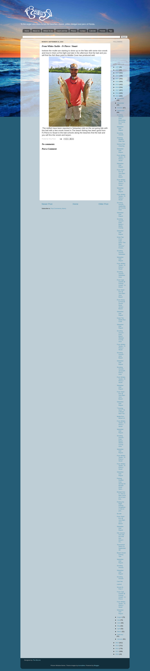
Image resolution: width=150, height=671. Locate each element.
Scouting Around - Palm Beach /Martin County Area (120, 441)
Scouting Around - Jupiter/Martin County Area (121, 206)
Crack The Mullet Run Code (121, 319)
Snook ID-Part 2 (120, 588)
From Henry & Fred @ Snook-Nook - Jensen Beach (121, 304)
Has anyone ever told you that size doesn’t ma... (121, 537)
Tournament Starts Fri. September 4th (121, 547)
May (118, 626)
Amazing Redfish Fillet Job (120, 139)
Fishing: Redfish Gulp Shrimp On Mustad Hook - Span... (121, 484)
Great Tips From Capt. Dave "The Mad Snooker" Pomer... (121, 242)
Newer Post (47, 204)
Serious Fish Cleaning (121, 145)
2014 (117, 643)
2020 (117, 81)
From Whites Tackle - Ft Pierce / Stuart (121, 157)
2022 (117, 76)
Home (27, 31)
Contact (82, 31)
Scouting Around (120, 134)
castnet (119, 584)
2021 (117, 78)
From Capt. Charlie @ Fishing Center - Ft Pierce (121, 283)
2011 (117, 651)
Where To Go (48, 31)
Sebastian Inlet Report (120, 128)
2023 (117, 73)
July (118, 620)
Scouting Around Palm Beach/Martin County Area (121, 119)
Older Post (103, 204)
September (120, 110)
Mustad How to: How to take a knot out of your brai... (121, 495)
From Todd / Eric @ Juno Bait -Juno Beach (121, 173)
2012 (117, 648)
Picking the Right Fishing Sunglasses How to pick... (121, 506)
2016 (117, 93)
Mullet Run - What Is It (121, 417)
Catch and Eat (62, 31)
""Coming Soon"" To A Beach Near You (121, 410)
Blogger (96, 665)
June (119, 623)
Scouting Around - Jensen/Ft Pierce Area (121, 370)
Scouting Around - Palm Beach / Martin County (120, 223)
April (119, 629)
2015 (117, 96)
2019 (117, 84)
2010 (117, 654)
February (120, 634)
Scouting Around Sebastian (121, 252)
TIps (110, 31)
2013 (117, 645)
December (120, 98)
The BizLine (37, 660)
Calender (92, 31)
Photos (73, 31)
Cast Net (120, 581)
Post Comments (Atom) (58, 208)
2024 (117, 70)
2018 (117, 87)
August (119, 617)
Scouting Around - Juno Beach (120, 355)
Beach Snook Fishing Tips (121, 554)
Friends (102, 31)
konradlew (81, 665)
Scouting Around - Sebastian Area (121, 274)
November (120, 103)
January (120, 639)
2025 (117, 67)
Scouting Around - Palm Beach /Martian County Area (120, 336)
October (120, 108)
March (119, 631)
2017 (117, 90)
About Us (36, 31)
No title (119, 513)
